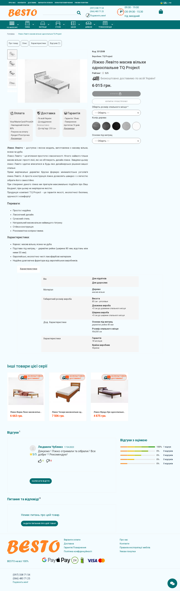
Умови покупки (81, 3)
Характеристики (38, 43)
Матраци (42, 24)
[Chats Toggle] (172, 583)
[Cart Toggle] (161, 11)
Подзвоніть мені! (98, 15)
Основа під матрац (102, 135)
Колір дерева (99, 117)
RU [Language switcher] (170, 3)
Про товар (13, 43)
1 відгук (167, 447)
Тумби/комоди (105, 24)
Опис (24, 43)
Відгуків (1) (55, 43)
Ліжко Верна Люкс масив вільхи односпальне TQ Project (27, 412)
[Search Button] (79, 13)
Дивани (88, 24)
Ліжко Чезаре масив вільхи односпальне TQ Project (69, 412)
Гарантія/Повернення (64, 3)
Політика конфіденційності (78, 551)
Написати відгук (41, 481)
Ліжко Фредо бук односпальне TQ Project (110, 412)
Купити (115, 93)
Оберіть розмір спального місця (109, 107)
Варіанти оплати (45, 3)
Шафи (73, 24)
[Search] (62, 13)
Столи (58, 24)
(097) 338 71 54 (97, 8)
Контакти (22, 3)
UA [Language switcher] (165, 2)
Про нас (12, 3)
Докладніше (69, 128)
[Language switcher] (161, 2)
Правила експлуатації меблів (135, 547)
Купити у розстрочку (116, 101)
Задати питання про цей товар (39, 523)
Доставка (32, 3)
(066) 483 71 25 (97, 11)
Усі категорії (12, 24)
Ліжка (27, 24)
